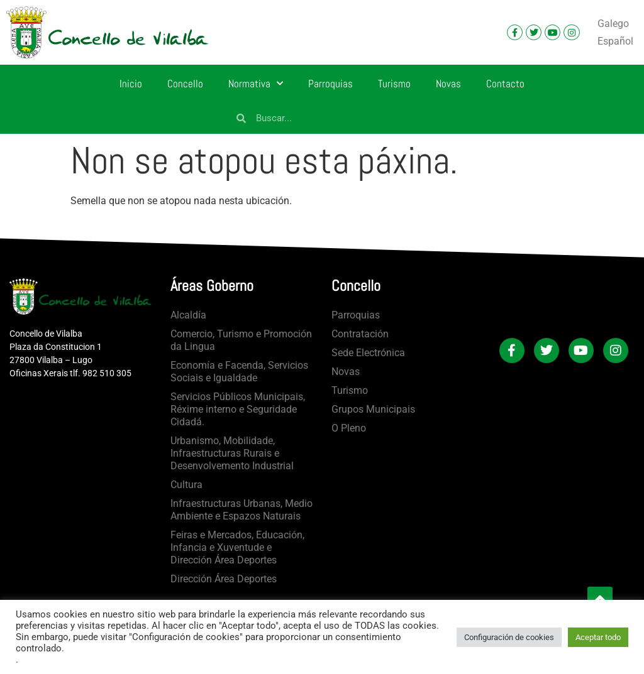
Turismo (394, 83)
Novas (448, 83)
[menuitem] (613, 24)
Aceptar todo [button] (598, 637)
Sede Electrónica (368, 353)
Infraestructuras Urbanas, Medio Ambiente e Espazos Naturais (241, 509)
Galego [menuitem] (613, 24)
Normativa (255, 83)
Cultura (186, 485)
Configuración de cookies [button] (509, 637)
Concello (185, 83)
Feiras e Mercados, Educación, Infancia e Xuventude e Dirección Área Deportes (237, 547)
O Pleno (348, 428)
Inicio (130, 83)
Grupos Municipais (373, 409)
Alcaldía (188, 315)
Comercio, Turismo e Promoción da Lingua (241, 340)
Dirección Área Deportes (223, 579)
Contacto (505, 83)
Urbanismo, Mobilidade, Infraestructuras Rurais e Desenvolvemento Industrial (232, 453)
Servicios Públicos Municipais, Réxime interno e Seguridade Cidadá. (237, 409)
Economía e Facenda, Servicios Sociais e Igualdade (239, 371)
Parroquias (330, 83)
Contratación (360, 334)
